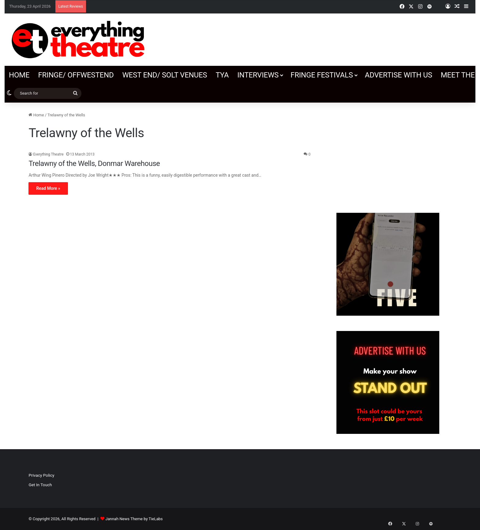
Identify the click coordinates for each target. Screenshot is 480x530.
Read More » (48, 188)
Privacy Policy (41, 475)
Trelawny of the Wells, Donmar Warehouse (94, 163)
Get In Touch (40, 484)
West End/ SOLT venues (164, 75)
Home (19, 75)
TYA (222, 75)
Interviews (258, 75)
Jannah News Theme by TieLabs (134, 519)
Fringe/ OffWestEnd (76, 75)
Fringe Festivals (322, 75)
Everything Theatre (48, 154)
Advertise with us (398, 75)
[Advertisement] (387, 154)
